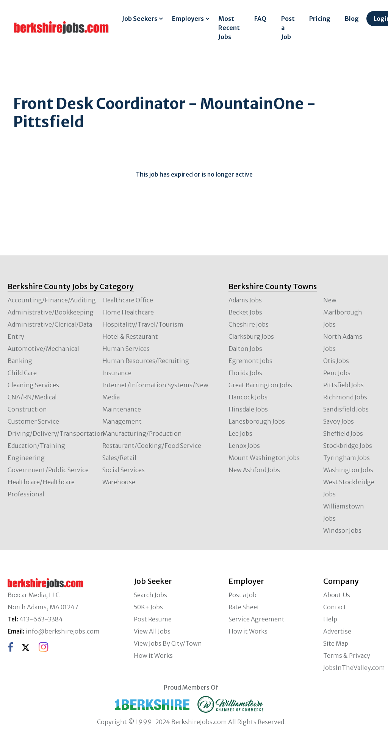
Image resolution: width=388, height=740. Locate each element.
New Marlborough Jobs (342, 312)
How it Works (153, 655)
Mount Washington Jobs (264, 458)
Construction (27, 409)
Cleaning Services (33, 385)
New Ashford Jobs (254, 470)
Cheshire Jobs (248, 324)
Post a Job (288, 28)
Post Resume (153, 619)
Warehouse (118, 482)
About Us (336, 595)
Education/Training (36, 445)
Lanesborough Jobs (256, 421)
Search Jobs (150, 595)
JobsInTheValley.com (354, 667)
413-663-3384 (41, 619)
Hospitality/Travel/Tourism (142, 324)
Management (122, 421)
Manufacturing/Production (142, 433)
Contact (334, 607)
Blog (352, 18)
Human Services (126, 348)
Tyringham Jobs (346, 458)
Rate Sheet (244, 607)
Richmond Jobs (345, 397)
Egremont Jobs (250, 361)
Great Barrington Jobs (260, 385)
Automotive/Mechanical (43, 348)
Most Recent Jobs (229, 28)
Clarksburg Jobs (251, 336)
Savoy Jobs (338, 421)
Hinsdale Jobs (248, 409)
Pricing (319, 18)
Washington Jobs (348, 470)
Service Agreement (256, 619)
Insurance (116, 373)
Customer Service (33, 421)
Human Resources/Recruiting (145, 361)
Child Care (22, 373)
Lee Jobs (240, 433)
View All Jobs (152, 631)
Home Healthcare (128, 312)
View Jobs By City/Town (168, 643)
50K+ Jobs (148, 607)
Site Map (335, 643)
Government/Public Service (48, 470)
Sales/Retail (119, 458)
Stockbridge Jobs (347, 445)
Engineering (26, 458)
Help (330, 619)
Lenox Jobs (244, 445)
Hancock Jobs (248, 397)
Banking (20, 361)
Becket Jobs (245, 312)
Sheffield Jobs (343, 433)
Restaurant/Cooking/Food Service (151, 445)
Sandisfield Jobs (346, 409)
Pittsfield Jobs (343, 385)
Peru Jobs (336, 373)
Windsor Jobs (342, 530)
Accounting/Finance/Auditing (52, 300)
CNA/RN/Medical (32, 397)
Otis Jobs (336, 361)
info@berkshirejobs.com (63, 631)
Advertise (337, 631)
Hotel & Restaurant (130, 336)
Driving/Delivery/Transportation (56, 433)
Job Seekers (139, 18)
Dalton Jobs (245, 348)
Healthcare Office (127, 300)
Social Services (123, 470)
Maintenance (121, 409)
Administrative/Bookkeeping (51, 312)
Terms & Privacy (346, 655)
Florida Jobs (245, 373)
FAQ (260, 18)
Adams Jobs (245, 300)
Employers (188, 18)
